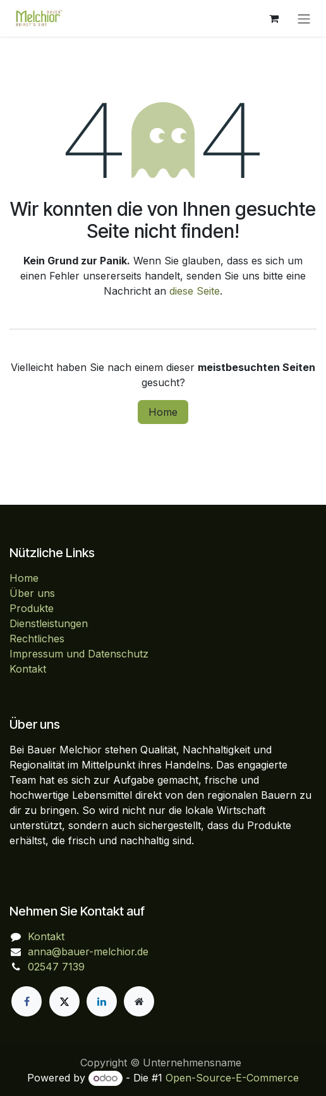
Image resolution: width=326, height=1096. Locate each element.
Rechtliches (36, 638)
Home (163, 412)
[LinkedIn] (102, 1001)
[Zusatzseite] (139, 1001)
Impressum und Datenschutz (78, 653)
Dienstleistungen (48, 623)
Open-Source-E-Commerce (232, 1077)
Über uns (32, 593)
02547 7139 (56, 966)
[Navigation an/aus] (304, 18)
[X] (64, 1001)
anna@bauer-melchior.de (88, 951)
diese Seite (194, 291)
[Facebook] (26, 1001)
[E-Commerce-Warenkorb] (273, 18)
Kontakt (27, 669)
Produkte (31, 608)
